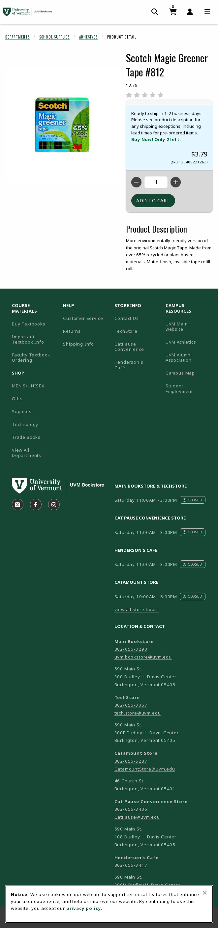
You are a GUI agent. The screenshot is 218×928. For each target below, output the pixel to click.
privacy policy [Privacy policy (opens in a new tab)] (83, 908)
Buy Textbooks (29, 324)
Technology (25, 424)
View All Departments (26, 453)
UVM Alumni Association (188, 357)
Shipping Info (78, 344)
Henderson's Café (128, 365)
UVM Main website (188, 326)
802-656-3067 (130, 705)
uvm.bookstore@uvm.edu (143, 657)
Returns (72, 331)
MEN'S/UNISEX (28, 386)
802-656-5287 (130, 761)
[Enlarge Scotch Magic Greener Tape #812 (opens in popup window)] (63, 124)
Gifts (17, 399)
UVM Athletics (188, 342)
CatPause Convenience (129, 346)
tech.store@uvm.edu (137, 713)
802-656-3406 (130, 809)
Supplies (22, 411)
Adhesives (88, 37)
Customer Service (83, 318)
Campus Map (188, 373)
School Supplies (54, 37)
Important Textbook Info (28, 339)
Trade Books (26, 437)
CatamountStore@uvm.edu (144, 769)
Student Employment (188, 388)
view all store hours (136, 609)
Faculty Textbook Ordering (31, 357)
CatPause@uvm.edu (137, 817)
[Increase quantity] (176, 182)
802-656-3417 (130, 865)
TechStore (126, 331)
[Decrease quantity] (136, 182)
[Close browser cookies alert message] (204, 892)
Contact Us (126, 318)
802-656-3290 (130, 649)
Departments (17, 37)
